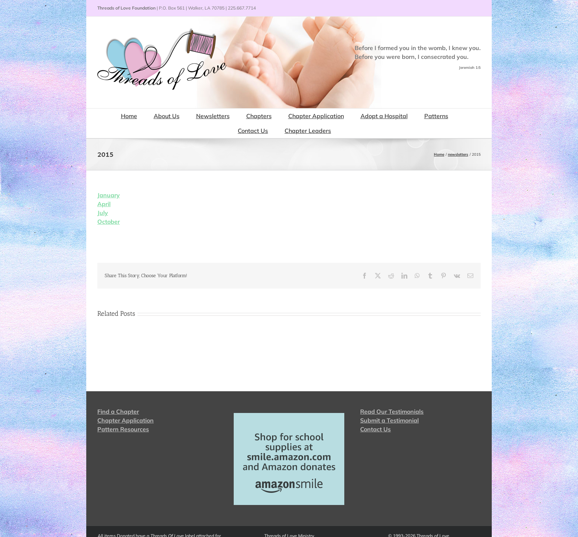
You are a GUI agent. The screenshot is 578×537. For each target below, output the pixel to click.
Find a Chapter (118, 411)
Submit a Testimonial (389, 420)
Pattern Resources (123, 429)
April (104, 204)
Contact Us (375, 429)
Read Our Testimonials (392, 411)
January (108, 195)
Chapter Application (125, 420)
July (102, 212)
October (108, 221)
